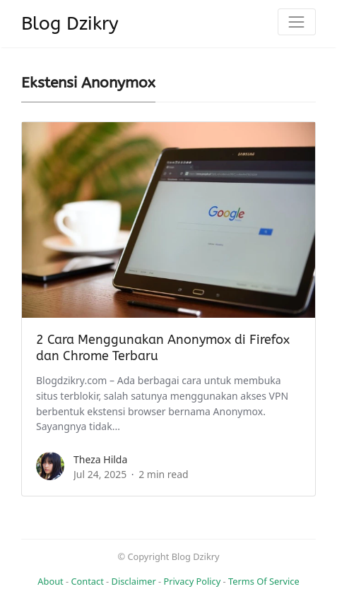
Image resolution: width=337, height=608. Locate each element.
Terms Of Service (264, 581)
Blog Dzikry (70, 24)
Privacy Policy (192, 581)
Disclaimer (134, 581)
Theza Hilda (100, 459)
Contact (87, 581)
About (50, 581)
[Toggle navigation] (297, 21)
